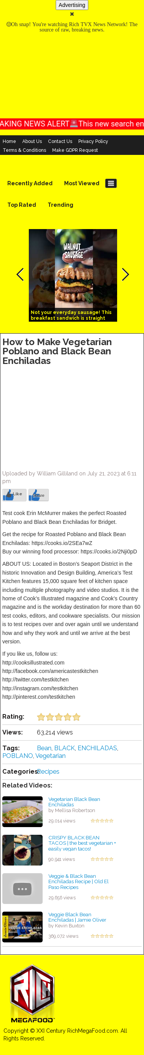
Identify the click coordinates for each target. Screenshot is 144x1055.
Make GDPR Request (75, 150)
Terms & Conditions (24, 150)
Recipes (48, 771)
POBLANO (17, 755)
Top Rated (21, 205)
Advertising (72, 5)
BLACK (64, 748)
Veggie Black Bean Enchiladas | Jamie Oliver (77, 917)
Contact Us (60, 141)
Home (9, 141)
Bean (44, 748)
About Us (32, 141)
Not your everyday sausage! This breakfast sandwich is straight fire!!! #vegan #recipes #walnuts (71, 318)
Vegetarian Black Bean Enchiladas (74, 802)
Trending (60, 205)
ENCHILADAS (97, 748)
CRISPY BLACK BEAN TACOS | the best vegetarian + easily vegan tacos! (82, 843)
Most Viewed (81, 183)
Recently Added (30, 183)
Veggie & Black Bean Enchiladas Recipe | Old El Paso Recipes (78, 881)
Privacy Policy (93, 141)
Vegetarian (50, 755)
